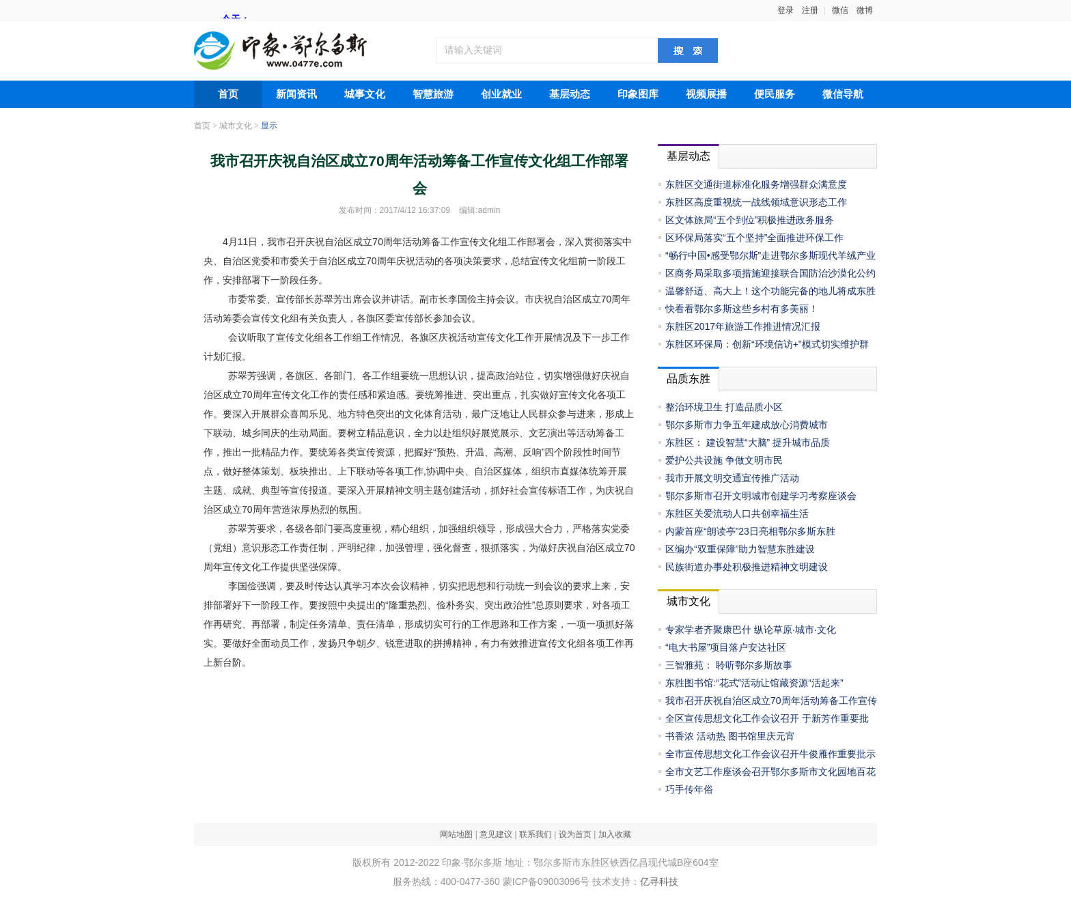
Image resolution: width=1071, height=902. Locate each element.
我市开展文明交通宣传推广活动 (732, 478)
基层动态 (569, 94)
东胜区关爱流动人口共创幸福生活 (737, 513)
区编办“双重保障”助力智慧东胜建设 (740, 549)
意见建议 (495, 834)
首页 (228, 94)
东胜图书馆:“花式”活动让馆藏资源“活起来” (754, 682)
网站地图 (456, 834)
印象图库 (637, 94)
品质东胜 (688, 378)
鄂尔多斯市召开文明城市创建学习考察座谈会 (761, 495)
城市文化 (235, 125)
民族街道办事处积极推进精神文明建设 (746, 566)
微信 (840, 10)
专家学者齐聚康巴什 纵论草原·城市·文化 (750, 629)
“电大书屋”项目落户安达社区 (725, 647)
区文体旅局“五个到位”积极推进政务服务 (749, 219)
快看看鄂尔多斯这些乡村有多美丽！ (741, 308)
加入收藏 (614, 834)
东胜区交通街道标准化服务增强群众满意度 (756, 184)
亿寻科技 (659, 881)
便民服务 (774, 94)
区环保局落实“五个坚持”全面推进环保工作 (754, 237)
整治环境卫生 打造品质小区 (724, 406)
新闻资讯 (296, 94)
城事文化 (364, 94)
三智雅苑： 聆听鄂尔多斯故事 (728, 665)
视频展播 (706, 94)
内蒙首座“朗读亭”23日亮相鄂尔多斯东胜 (750, 531)
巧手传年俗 (689, 789)
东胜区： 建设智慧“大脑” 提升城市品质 (747, 442)
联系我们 (535, 834)
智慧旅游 (433, 94)
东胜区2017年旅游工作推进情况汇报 (742, 326)
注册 (810, 10)
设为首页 (575, 834)
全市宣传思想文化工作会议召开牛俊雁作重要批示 (770, 753)
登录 (785, 10)
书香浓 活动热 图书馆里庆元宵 (730, 736)
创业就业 (501, 94)
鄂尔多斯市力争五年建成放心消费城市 (746, 424)
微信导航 (842, 94)
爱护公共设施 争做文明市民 (724, 460)
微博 (865, 10)
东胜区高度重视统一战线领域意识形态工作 (756, 202)
